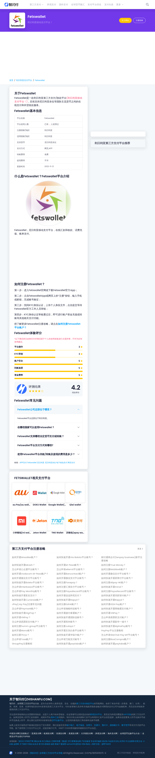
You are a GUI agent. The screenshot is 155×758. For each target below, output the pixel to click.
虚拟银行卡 (115, 725)
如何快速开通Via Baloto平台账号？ (75, 557)
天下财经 (23, 744)
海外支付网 (112, 733)
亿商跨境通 (55, 741)
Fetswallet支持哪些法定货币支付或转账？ (40, 436)
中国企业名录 (32, 744)
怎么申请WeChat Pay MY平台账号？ (120, 634)
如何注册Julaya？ (66, 626)
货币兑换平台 (58, 720)
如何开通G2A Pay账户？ (113, 604)
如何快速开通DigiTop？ (24, 613)
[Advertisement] (77, 55)
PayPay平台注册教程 (112, 630)
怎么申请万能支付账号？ (69, 639)
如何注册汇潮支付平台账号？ (71, 586)
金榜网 (16, 744)
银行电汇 (70, 725)
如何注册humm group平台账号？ (29, 626)
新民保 (78, 744)
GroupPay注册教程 (22, 643)
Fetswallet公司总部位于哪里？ (34, 409)
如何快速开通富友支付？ (24, 595)
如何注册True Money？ (113, 564)
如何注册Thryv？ (20, 634)
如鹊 (52, 744)
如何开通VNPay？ (110, 613)
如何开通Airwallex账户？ (25, 557)
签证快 (105, 741)
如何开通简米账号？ (67, 621)
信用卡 (89, 725)
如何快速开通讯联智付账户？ (116, 595)
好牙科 (122, 741)
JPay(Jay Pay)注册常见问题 (27, 604)
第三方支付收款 (124, 752)
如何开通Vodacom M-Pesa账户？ (30, 573)
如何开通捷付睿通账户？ (69, 613)
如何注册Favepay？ (67, 582)
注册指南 (139, 20)
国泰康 (47, 744)
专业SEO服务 (96, 741)
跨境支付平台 (96, 714)
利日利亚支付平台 (24, 80)
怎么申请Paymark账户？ (25, 608)
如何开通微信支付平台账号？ (116, 573)
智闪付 (21, 741)
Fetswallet (40, 80)
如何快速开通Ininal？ (112, 586)
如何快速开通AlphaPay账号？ (116, 626)
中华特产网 (28, 741)
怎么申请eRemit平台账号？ (71, 569)
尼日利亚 (40, 462)
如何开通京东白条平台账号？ (71, 630)
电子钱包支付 (61, 462)
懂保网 (63, 744)
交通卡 (97, 725)
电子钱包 (80, 725)
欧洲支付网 (49, 733)
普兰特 (41, 744)
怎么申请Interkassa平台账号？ (28, 586)
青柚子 (57, 744)
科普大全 (138, 741)
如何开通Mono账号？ (23, 630)
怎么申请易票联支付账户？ (115, 617)
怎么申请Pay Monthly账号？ (26, 591)
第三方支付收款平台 (85, 703)
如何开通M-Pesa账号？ (69, 564)
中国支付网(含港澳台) (19, 733)
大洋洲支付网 (87, 733)
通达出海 (37, 741)
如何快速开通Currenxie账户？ (27, 599)
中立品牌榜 (130, 741)
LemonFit (71, 744)
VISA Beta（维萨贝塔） (91, 744)
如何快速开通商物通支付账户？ (117, 608)
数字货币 (125, 725)
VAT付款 (127, 714)
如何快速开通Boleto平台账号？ (28, 582)
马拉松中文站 (113, 741)
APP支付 (23, 462)
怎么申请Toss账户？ (22, 639)
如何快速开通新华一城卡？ (115, 621)
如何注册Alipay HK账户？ (114, 582)
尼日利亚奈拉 (50, 462)
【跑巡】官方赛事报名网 (71, 741)
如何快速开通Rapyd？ (68, 599)
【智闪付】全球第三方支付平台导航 (46, 753)
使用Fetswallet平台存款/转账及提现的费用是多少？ (46, 454)
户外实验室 (85, 741)
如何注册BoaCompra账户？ (116, 639)
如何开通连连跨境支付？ (69, 595)
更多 (140, 548)
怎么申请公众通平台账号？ (25, 569)
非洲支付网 (61, 733)
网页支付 (71, 462)
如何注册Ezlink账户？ (67, 604)
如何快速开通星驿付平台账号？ (117, 578)
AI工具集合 (46, 741)
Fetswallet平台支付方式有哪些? (35, 445)
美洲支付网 (73, 733)
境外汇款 (55, 717)
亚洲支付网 (36, 733)
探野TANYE (106, 744)
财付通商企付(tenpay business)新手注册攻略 (121, 559)
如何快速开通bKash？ (23, 564)
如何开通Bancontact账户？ (71, 573)
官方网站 (125, 20)
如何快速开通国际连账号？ (70, 617)
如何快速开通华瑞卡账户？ (70, 634)
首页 (11, 80)
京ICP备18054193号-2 (95, 753)
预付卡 (105, 725)
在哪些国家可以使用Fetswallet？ (35, 427)
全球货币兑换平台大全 (130, 733)
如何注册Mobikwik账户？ (114, 569)
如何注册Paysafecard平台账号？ (74, 591)
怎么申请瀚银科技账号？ (69, 608)
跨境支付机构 (139, 752)
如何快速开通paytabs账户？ (71, 643)
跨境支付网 (100, 733)
